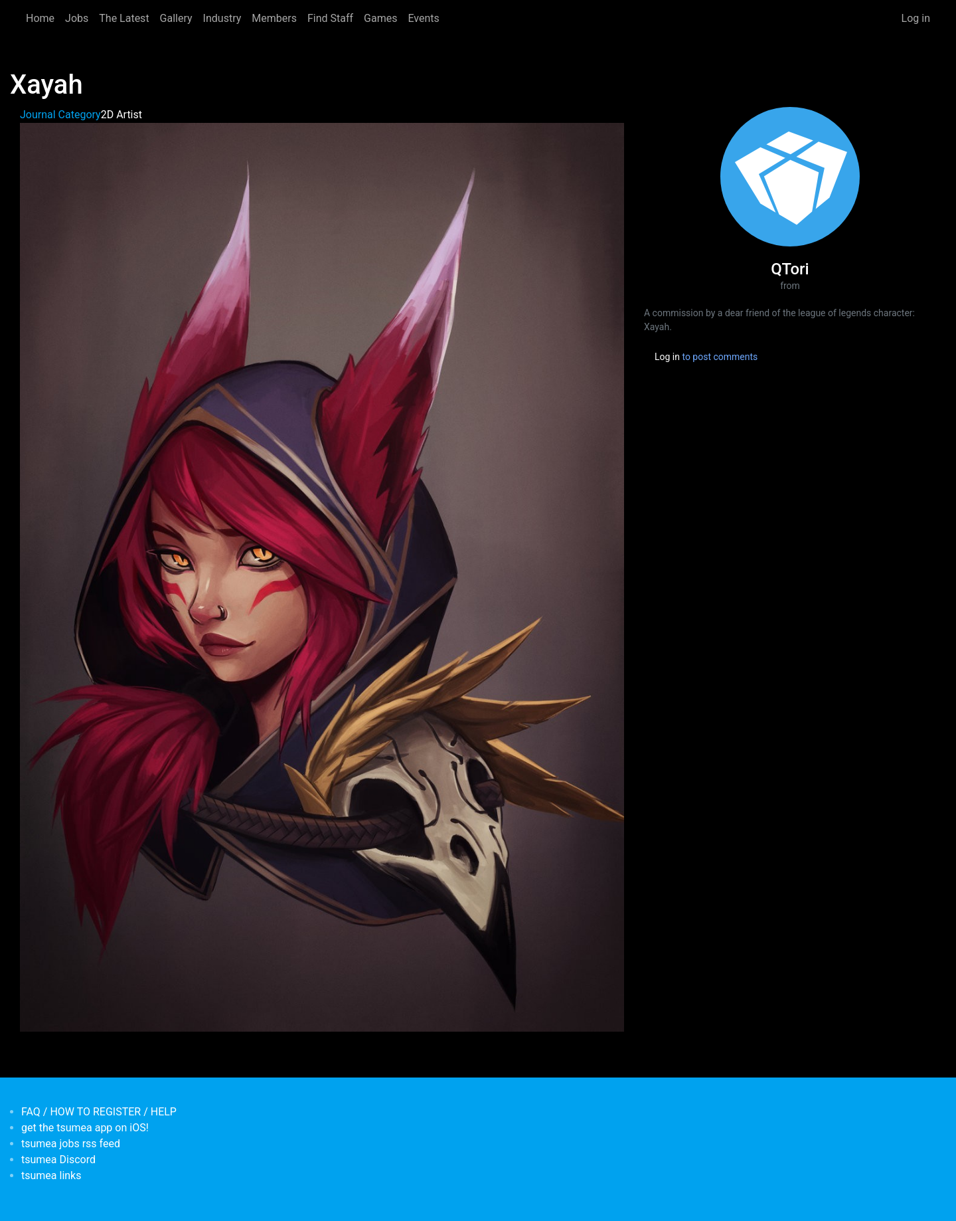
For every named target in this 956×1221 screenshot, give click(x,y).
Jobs (76, 18)
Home (40, 18)
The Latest (124, 18)
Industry (222, 18)
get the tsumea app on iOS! (85, 1127)
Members (274, 18)
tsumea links (51, 1175)
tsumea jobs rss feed (70, 1143)
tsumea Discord (58, 1159)
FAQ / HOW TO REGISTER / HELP (99, 1111)
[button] (322, 576)
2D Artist (121, 114)
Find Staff (330, 18)
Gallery (176, 18)
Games (380, 18)
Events (423, 18)
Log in (916, 18)
